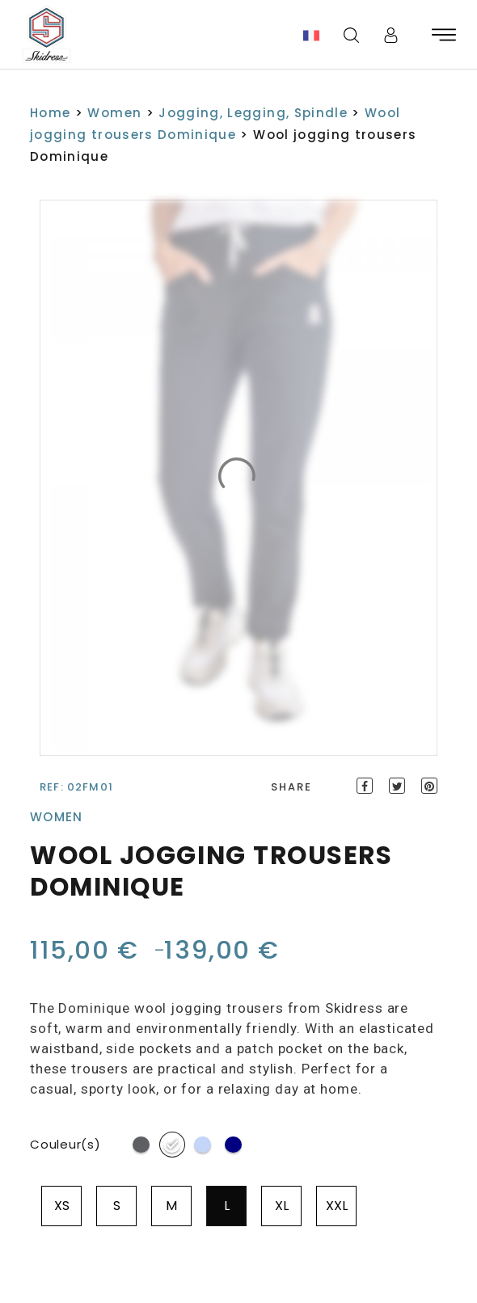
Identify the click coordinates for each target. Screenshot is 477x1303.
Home (50, 112)
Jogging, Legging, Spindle (253, 112)
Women (114, 112)
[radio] (141, 1144)
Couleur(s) (65, 1144)
